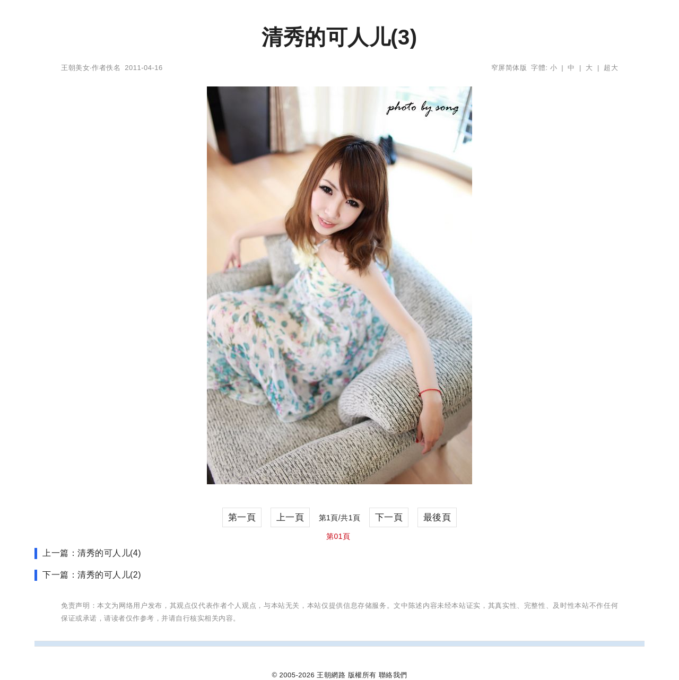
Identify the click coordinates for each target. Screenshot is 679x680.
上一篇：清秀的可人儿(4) (91, 552)
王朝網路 (331, 675)
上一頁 (290, 517)
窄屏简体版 (509, 68)
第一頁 (242, 517)
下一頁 (389, 517)
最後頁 (437, 517)
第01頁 (338, 536)
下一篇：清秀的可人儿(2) (91, 574)
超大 (611, 68)
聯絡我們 (393, 675)
